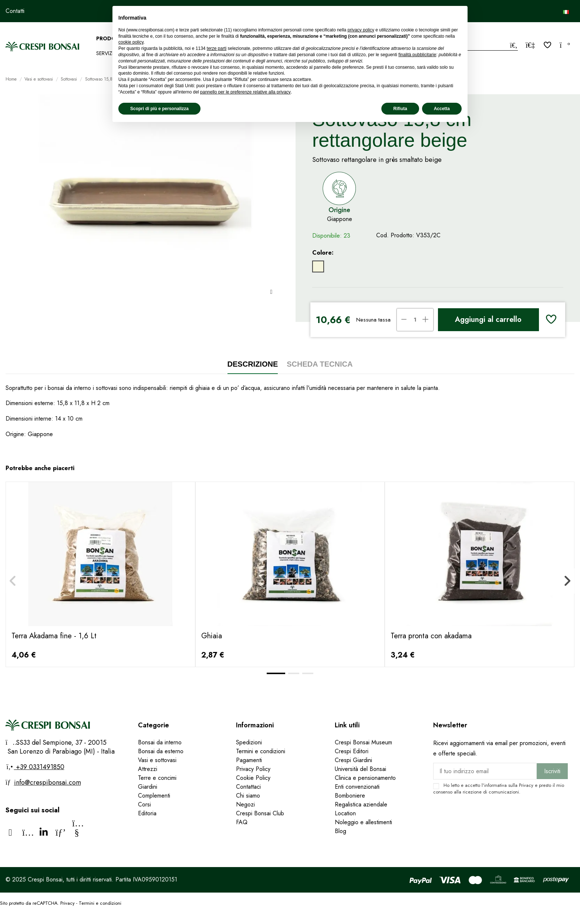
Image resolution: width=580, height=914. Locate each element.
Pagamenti (249, 760)
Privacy (526, 785)
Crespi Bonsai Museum (363, 742)
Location (345, 813)
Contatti (15, 11)
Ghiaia (211, 636)
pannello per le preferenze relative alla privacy (245, 92)
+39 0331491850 (39, 767)
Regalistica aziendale (361, 804)
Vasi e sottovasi (157, 760)
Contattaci (248, 786)
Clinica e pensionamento (365, 778)
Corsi (144, 804)
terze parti (216, 48)
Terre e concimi (157, 778)
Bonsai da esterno (160, 751)
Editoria (147, 813)
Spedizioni (249, 742)
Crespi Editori (351, 751)
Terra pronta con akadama (431, 636)
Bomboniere (350, 795)
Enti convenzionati (357, 786)
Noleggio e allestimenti (363, 822)
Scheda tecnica (320, 364)
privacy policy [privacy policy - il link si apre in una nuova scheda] (361, 30)
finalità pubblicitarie (417, 54)
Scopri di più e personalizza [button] (159, 108)
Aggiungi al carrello (488, 319)
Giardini (147, 786)
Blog (340, 831)
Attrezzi (147, 769)
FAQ (242, 822)
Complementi (154, 795)
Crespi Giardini (353, 760)
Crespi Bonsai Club (260, 813)
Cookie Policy (253, 778)
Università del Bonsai (360, 769)
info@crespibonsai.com (47, 782)
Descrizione (252, 364)
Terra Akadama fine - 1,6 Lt (54, 636)
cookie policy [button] (131, 42)
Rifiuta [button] (400, 108)
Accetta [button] (442, 108)
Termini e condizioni (260, 751)
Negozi (245, 804)
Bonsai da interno (160, 742)
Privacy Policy (253, 769)
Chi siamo (248, 795)
